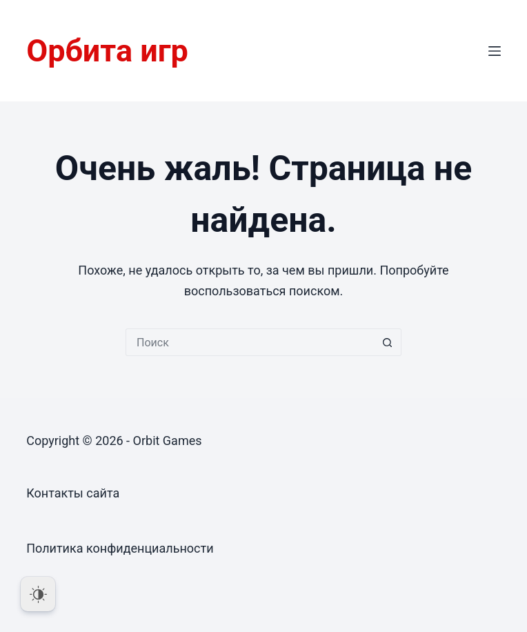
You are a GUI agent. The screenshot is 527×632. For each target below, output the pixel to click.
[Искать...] (250, 342)
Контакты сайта (72, 493)
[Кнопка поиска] (387, 342)
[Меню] (494, 51)
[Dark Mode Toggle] (38, 594)
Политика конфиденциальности (119, 548)
